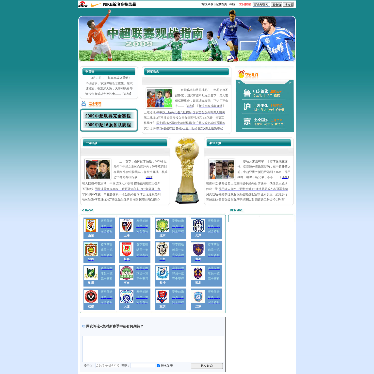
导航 (232, 4)
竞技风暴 (207, 4)
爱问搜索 (245, 4)
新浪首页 (221, 4)
